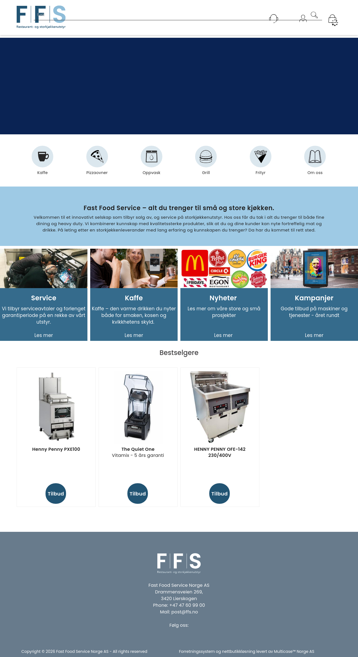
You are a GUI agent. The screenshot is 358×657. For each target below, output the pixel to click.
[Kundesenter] (273, 18)
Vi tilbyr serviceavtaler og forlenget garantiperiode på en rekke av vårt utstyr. (43, 315)
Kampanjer (314, 298)
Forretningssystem (197, 651)
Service (43, 298)
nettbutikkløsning (238, 651)
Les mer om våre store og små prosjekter (224, 312)
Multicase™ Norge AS (294, 651)
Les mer (43, 335)
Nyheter (224, 298)
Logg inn (303, 25)
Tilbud (56, 493)
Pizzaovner (97, 162)
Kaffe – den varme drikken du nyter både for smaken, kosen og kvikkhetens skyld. (134, 315)
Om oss (315, 162)
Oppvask (151, 162)
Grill (206, 162)
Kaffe (42, 162)
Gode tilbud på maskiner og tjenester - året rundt (314, 312)
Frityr (260, 162)
